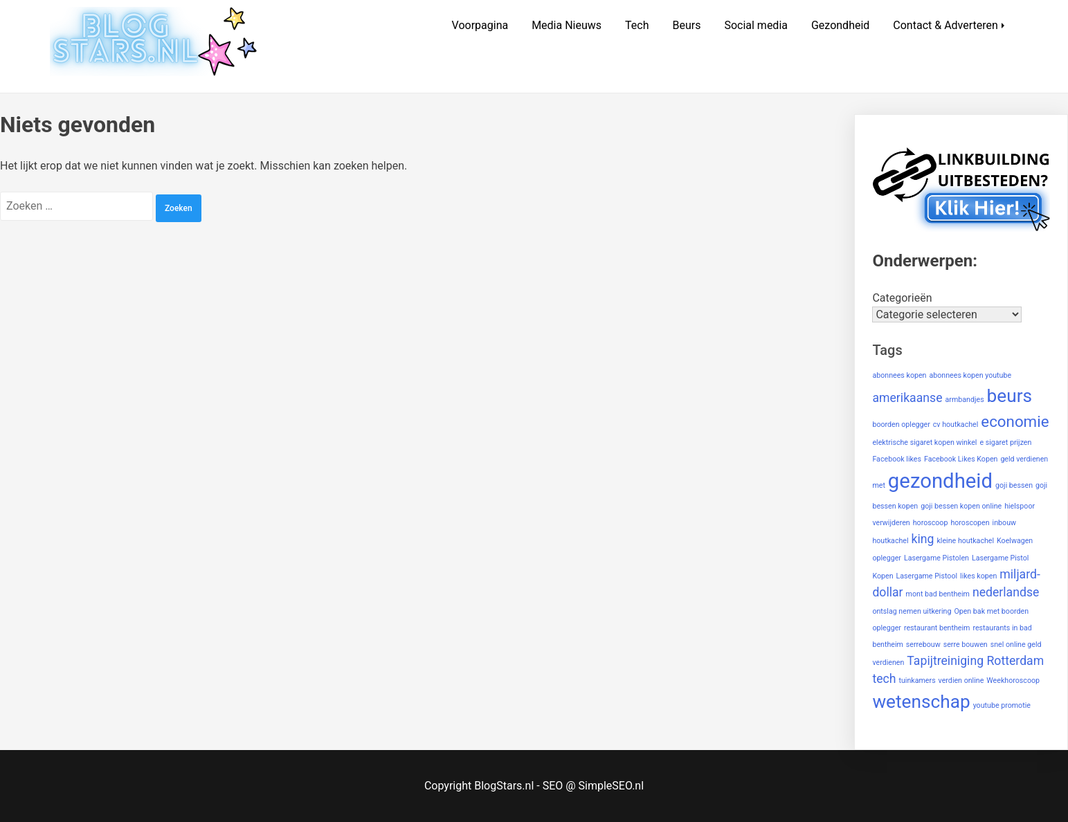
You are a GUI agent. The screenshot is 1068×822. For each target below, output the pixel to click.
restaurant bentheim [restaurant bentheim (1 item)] (937, 627)
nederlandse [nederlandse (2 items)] (1006, 592)
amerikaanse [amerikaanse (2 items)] (907, 398)
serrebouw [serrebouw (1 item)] (923, 644)
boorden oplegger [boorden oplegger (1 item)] (901, 424)
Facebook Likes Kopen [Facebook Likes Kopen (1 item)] (960, 459)
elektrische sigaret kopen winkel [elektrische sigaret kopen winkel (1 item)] (924, 442)
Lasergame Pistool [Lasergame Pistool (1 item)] (927, 576)
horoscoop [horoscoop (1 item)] (930, 522)
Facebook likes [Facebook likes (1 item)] (896, 459)
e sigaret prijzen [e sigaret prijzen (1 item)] (1005, 442)
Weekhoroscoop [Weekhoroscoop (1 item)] (1013, 680)
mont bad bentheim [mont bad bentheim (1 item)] (938, 594)
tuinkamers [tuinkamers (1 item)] (916, 680)
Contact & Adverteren (945, 25)
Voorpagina (480, 25)
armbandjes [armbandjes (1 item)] (964, 399)
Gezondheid (840, 25)
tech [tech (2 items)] (884, 679)
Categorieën (902, 297)
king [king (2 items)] (923, 539)
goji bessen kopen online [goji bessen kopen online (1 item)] (961, 506)
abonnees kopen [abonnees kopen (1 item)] (899, 375)
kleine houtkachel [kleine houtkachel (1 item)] (965, 540)
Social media (756, 25)
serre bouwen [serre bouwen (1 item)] (965, 644)
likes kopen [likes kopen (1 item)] (978, 576)
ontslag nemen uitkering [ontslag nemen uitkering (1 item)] (911, 611)
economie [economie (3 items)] (1015, 421)
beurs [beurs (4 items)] (1010, 395)
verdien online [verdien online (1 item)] (961, 680)
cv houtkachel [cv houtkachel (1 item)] (956, 424)
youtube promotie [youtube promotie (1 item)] (1002, 705)
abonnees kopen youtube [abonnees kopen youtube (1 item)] (970, 375)
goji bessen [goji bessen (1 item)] (1014, 485)
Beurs (686, 25)
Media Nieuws (566, 25)
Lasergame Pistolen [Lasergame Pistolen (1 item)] (936, 558)
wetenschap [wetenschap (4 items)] (921, 701)
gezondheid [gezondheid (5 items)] (940, 481)
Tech (637, 25)
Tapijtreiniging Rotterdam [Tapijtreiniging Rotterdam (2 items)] (975, 661)
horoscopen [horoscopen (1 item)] (969, 522)
